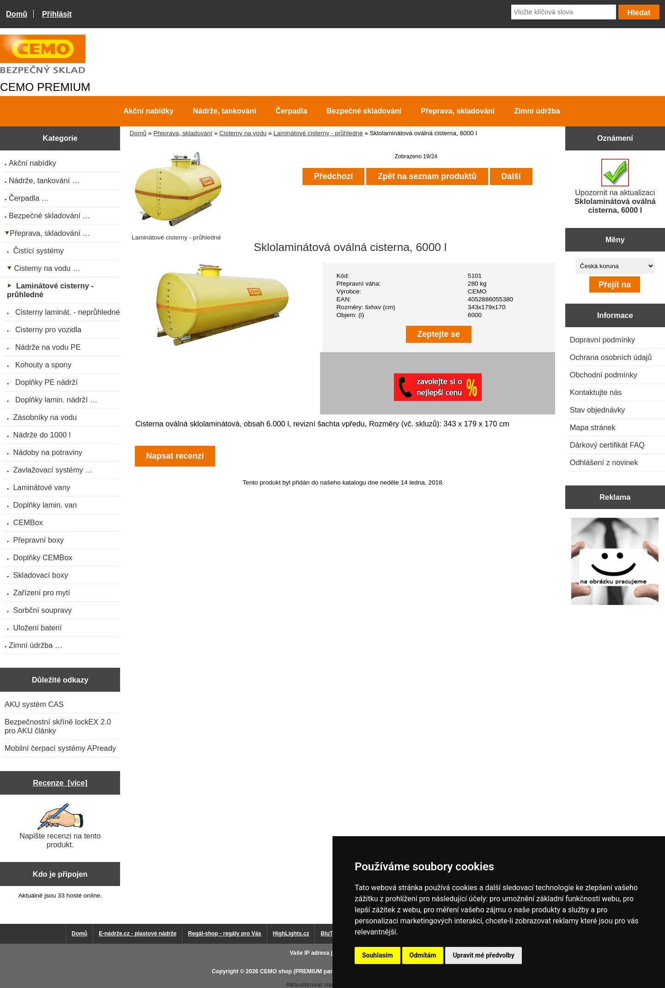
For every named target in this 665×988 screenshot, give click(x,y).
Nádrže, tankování (224, 111)
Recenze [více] (60, 782)
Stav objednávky (597, 410)
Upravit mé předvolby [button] (483, 955)
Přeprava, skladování (182, 133)
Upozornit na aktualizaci (615, 186)
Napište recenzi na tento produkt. (60, 826)
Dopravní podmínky (602, 339)
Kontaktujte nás (596, 392)
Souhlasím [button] (377, 955)
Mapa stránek (593, 427)
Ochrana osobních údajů (611, 357)
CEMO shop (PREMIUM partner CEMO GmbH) (321, 971)
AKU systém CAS (34, 704)
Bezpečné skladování (363, 111)
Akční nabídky (148, 111)
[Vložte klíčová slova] (563, 12)
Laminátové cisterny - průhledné (318, 133)
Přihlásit (57, 14)
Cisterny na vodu (242, 133)
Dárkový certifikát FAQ (607, 445)
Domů (16, 14)
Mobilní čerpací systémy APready (60, 748)
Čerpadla (291, 111)
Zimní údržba (537, 111)
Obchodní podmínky (603, 375)
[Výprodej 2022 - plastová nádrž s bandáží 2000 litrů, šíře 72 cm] (615, 562)
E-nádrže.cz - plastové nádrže (137, 933)
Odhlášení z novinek (604, 462)
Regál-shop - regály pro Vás (224, 933)
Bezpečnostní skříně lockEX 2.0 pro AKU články (58, 726)
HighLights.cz (291, 933)
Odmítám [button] (423, 955)
